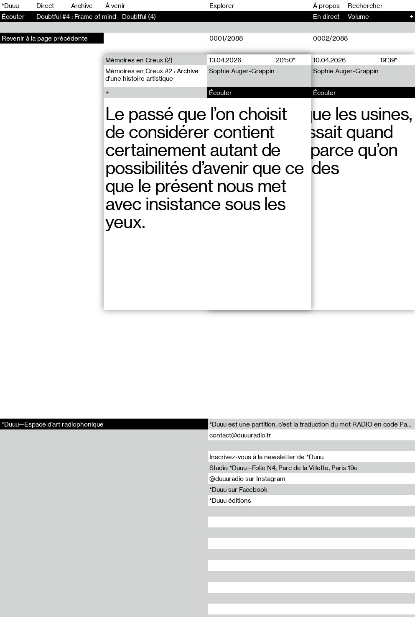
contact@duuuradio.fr (240, 435)
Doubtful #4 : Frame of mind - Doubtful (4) (96, 16)
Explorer (221, 5)
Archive (82, 5)
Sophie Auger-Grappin (242, 71)
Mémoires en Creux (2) (139, 60)
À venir (115, 5)
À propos (326, 5)
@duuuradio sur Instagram (247, 478)
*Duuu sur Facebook (238, 489)
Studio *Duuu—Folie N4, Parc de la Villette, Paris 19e (283, 467)
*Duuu (10, 5)
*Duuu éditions (230, 500)
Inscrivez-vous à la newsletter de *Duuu (266, 456)
